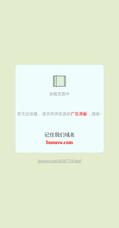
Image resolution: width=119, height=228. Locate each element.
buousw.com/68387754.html (59, 161)
